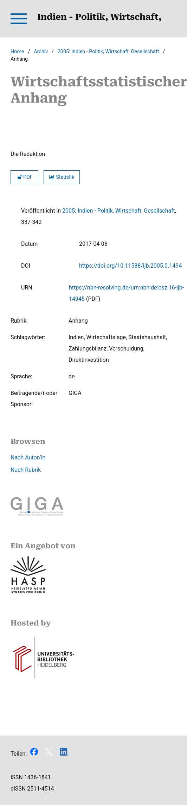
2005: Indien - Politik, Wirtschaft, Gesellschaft (108, 52)
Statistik (62, 177)
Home (17, 52)
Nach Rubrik (26, 469)
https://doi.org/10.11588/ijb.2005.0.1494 (130, 265)
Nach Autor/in (28, 457)
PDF (24, 177)
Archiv (41, 52)
